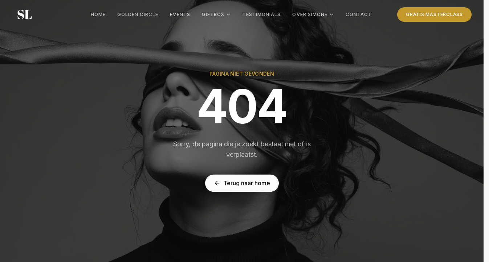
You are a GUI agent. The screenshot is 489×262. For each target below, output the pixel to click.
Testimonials (262, 14)
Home (98, 14)
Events (180, 14)
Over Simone (313, 14)
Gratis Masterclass (434, 14)
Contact (359, 14)
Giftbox (216, 14)
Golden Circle (138, 14)
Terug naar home (242, 183)
